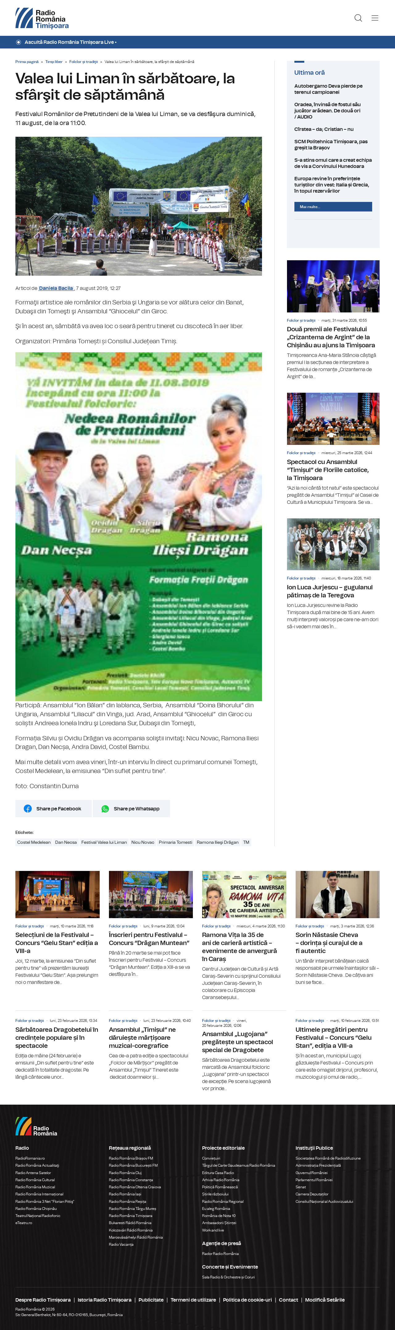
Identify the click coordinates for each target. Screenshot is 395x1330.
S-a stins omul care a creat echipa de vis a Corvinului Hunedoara (333, 163)
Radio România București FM (133, 1165)
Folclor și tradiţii (83, 62)
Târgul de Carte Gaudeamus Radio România (238, 1165)
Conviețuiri (211, 1158)
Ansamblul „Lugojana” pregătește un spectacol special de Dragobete (244, 1051)
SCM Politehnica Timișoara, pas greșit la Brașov (333, 145)
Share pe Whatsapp (137, 808)
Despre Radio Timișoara (43, 1300)
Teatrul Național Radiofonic (37, 1216)
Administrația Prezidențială (318, 1165)
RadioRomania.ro (30, 1158)
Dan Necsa (66, 842)
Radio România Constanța (131, 1180)
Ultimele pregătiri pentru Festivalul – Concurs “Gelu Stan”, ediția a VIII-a (338, 1046)
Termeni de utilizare (193, 1300)
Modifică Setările (325, 1300)
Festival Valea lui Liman (104, 842)
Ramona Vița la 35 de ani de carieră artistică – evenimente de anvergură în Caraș (244, 936)
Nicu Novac (142, 842)
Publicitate (151, 1300)
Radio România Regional (222, 1201)
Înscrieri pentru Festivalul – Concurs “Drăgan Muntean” (151, 924)
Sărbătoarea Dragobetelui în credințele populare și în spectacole (57, 1046)
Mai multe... (310, 207)
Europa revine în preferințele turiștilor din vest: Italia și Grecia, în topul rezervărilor (333, 185)
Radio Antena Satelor (33, 1173)
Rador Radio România (220, 1254)
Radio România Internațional (39, 1194)
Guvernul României (312, 1173)
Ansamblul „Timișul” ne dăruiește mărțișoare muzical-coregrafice (151, 1046)
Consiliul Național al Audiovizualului (324, 1201)
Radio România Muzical (35, 1187)
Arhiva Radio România (220, 1180)
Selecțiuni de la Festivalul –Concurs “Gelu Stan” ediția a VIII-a (57, 928)
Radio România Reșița (127, 1201)
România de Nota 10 (219, 1216)
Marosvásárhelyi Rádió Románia (136, 1237)
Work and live (213, 1230)
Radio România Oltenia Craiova (135, 1187)
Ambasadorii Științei (219, 1223)
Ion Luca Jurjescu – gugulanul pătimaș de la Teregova (333, 574)
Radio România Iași (125, 1194)
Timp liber (54, 62)
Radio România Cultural (35, 1180)
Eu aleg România (216, 1209)
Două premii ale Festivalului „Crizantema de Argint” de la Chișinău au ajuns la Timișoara (333, 320)
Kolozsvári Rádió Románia (131, 1230)
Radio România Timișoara (130, 1216)
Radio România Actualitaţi (37, 1165)
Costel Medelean (34, 842)
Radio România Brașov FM (131, 1158)
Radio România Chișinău (36, 1209)
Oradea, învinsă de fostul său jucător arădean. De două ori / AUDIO (333, 110)
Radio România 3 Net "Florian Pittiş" (44, 1201)
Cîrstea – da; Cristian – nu (333, 129)
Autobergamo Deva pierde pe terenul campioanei (333, 89)
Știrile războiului (215, 1194)
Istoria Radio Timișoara (104, 1300)
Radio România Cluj (125, 1173)
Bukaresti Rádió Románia (130, 1223)
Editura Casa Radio (218, 1173)
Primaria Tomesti (175, 842)
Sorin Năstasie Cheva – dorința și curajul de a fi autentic (338, 928)
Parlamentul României (314, 1180)
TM (246, 842)
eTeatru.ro (23, 1223)
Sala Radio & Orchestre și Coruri (228, 1277)
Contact (288, 1300)
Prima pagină (27, 62)
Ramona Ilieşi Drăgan (218, 842)
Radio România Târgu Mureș (132, 1209)
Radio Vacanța (121, 1244)
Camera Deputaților (312, 1194)
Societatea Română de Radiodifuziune (328, 1158)
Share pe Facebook (58, 808)
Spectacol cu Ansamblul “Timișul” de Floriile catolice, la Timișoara (333, 449)
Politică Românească (220, 1187)
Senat (301, 1187)
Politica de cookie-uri (247, 1300)
